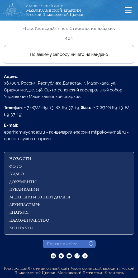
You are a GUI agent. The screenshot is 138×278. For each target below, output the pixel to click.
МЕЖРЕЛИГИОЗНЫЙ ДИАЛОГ (40, 196)
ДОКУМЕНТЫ (23, 181)
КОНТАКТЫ (21, 227)
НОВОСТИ (20, 158)
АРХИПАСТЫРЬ (24, 204)
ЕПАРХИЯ (19, 212)
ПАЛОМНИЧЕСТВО (29, 220)
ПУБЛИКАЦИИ (24, 189)
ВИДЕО (16, 173)
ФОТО (15, 166)
